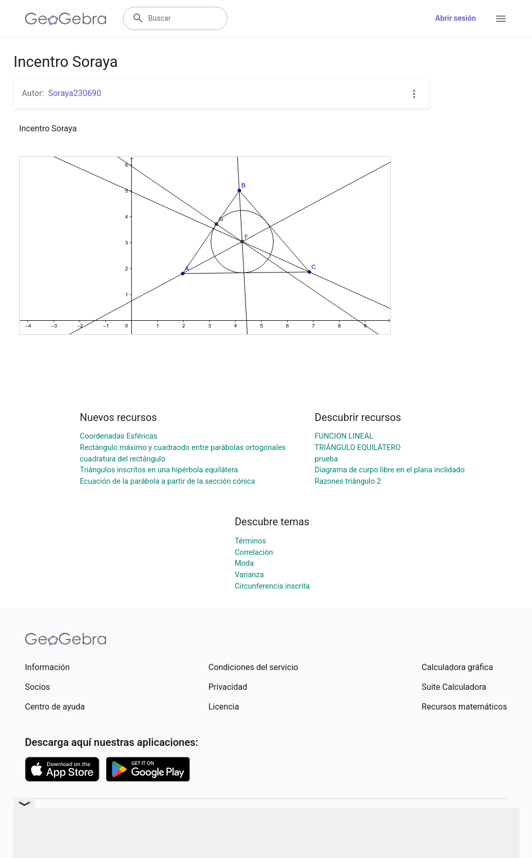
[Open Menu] (501, 18)
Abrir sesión (455, 18)
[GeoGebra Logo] (65, 18)
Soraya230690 (74, 93)
